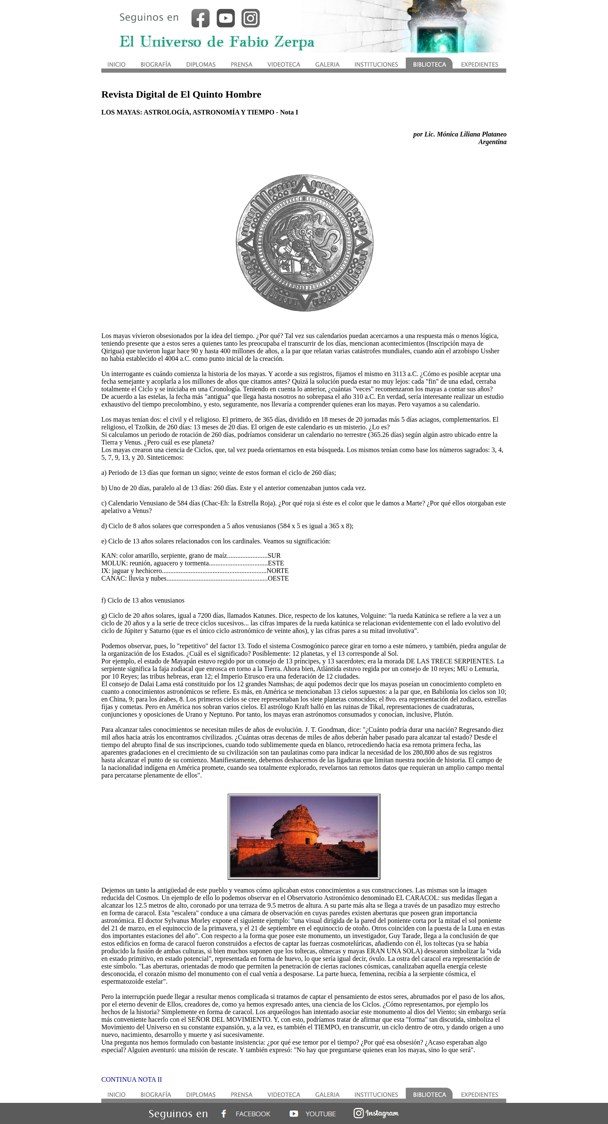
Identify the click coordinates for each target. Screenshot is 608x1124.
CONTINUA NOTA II (131, 1079)
